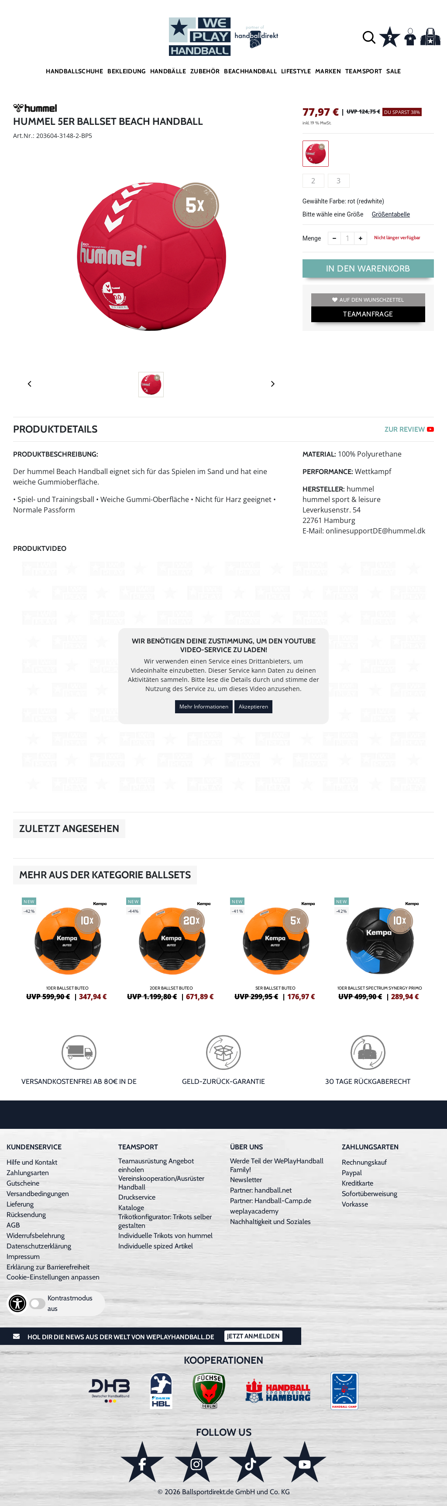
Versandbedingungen (38, 1194)
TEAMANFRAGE (368, 314)
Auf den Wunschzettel (368, 299)
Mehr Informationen (203, 706)
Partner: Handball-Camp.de (270, 1201)
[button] (369, 37)
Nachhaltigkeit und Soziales (270, 1221)
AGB (13, 1225)
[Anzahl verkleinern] (334, 238)
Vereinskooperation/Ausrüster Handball (161, 1182)
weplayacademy (254, 1211)
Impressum (23, 1256)
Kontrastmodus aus (70, 1303)
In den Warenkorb (368, 268)
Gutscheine (23, 1183)
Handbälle (168, 71)
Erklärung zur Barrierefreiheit (48, 1267)
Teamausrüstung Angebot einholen (156, 1165)
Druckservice (136, 1197)
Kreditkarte (357, 1183)
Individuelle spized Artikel (155, 1246)
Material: (319, 454)
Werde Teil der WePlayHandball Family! (276, 1165)
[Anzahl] (347, 238)
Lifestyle (296, 71)
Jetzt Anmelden (253, 1336)
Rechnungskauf (364, 1162)
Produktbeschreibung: (55, 454)
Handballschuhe (74, 71)
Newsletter (246, 1180)
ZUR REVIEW (409, 429)
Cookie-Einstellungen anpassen (53, 1277)
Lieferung (20, 1204)
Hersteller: (324, 489)
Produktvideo (39, 548)
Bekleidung (126, 71)
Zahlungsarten (28, 1173)
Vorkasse (355, 1204)
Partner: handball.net (261, 1190)
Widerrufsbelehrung (36, 1235)
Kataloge (131, 1207)
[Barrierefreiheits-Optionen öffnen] (17, 1303)
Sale (393, 71)
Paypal (352, 1173)
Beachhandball (250, 71)
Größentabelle (391, 214)
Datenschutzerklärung (39, 1246)
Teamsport (363, 71)
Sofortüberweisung (369, 1194)
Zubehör (205, 71)
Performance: (328, 472)
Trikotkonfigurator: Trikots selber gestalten (165, 1221)
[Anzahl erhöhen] (360, 238)
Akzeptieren (253, 706)
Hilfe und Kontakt (32, 1162)
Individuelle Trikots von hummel (165, 1235)
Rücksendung (26, 1214)
